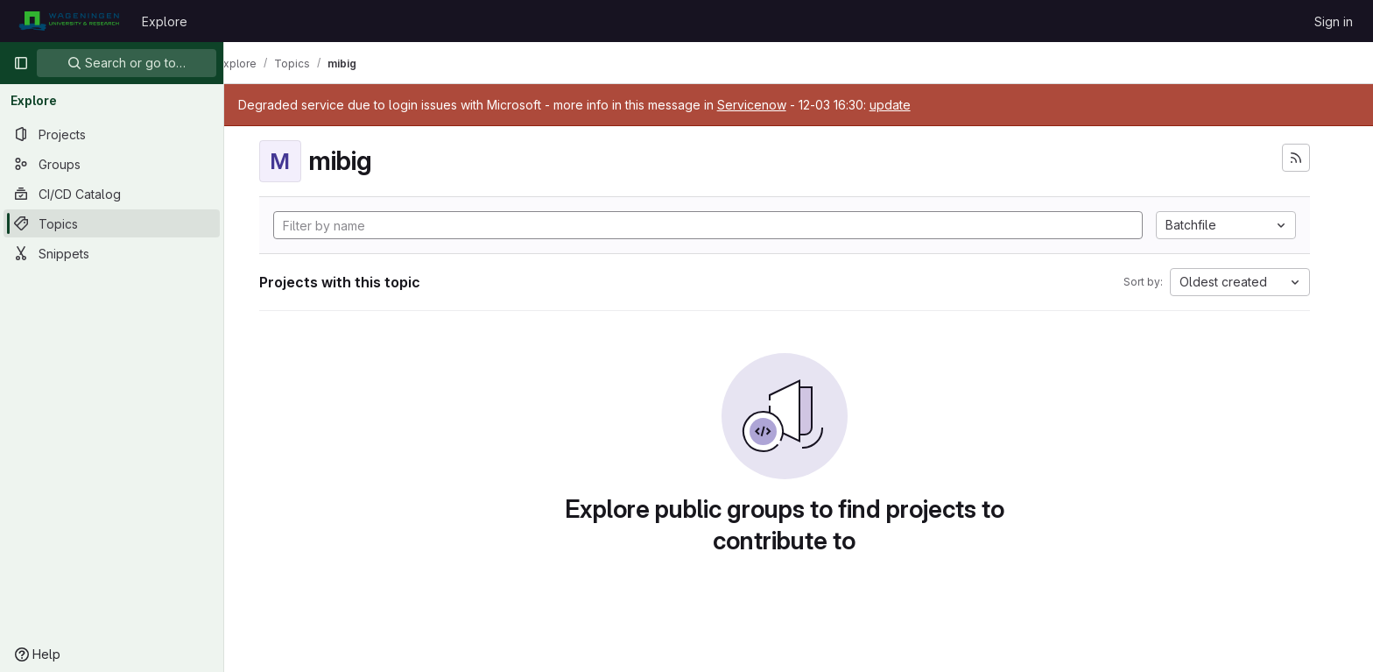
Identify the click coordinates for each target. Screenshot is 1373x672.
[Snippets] (112, 253)
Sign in (1333, 21)
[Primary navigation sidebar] (21, 63)
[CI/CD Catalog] (112, 194)
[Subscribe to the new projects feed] (1310, 158)
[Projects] (112, 134)
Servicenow (779, 104)
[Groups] (112, 164)
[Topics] (112, 223)
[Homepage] (69, 21)
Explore (164, 21)
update (918, 104)
